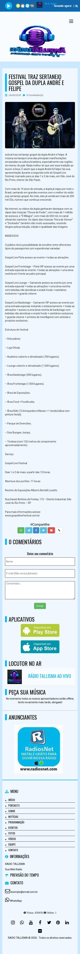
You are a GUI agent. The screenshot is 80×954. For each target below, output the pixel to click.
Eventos (13, 827)
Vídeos (12, 839)
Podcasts (14, 805)
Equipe (12, 844)
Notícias (13, 816)
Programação (16, 822)
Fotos (11, 833)
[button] (71, 21)
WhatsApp (16, 900)
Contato (13, 850)
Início (11, 800)
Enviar (40, 605)
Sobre (11, 811)
